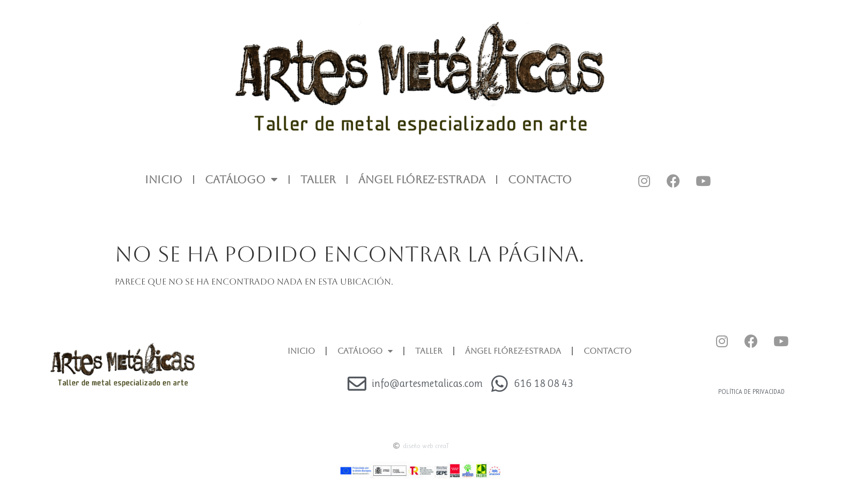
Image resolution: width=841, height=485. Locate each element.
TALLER (318, 179)
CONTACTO (540, 179)
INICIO (163, 179)
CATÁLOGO (241, 179)
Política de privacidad (751, 392)
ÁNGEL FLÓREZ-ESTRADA (421, 179)
